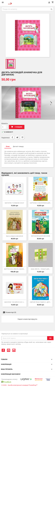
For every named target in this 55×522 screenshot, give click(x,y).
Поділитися (12, 137)
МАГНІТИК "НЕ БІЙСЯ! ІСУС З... (14, 302)
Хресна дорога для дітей (14, 236)
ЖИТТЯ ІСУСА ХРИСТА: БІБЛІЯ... (14, 269)
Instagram (13, 350)
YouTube (8, 350)
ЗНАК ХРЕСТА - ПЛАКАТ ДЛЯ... (40, 269)
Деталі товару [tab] (18, 146)
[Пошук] (27, 9)
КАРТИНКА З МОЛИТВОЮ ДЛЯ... (40, 203)
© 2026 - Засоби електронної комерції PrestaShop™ (19, 385)
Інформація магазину (10, 374)
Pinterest (22, 137)
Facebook (3, 350)
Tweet (17, 137)
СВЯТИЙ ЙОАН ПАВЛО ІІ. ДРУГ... (40, 302)
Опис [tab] (8, 146)
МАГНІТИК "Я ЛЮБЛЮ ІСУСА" (14, 203)
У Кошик (16, 127)
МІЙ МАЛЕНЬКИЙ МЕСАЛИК (40, 236)
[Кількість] (3, 127)
